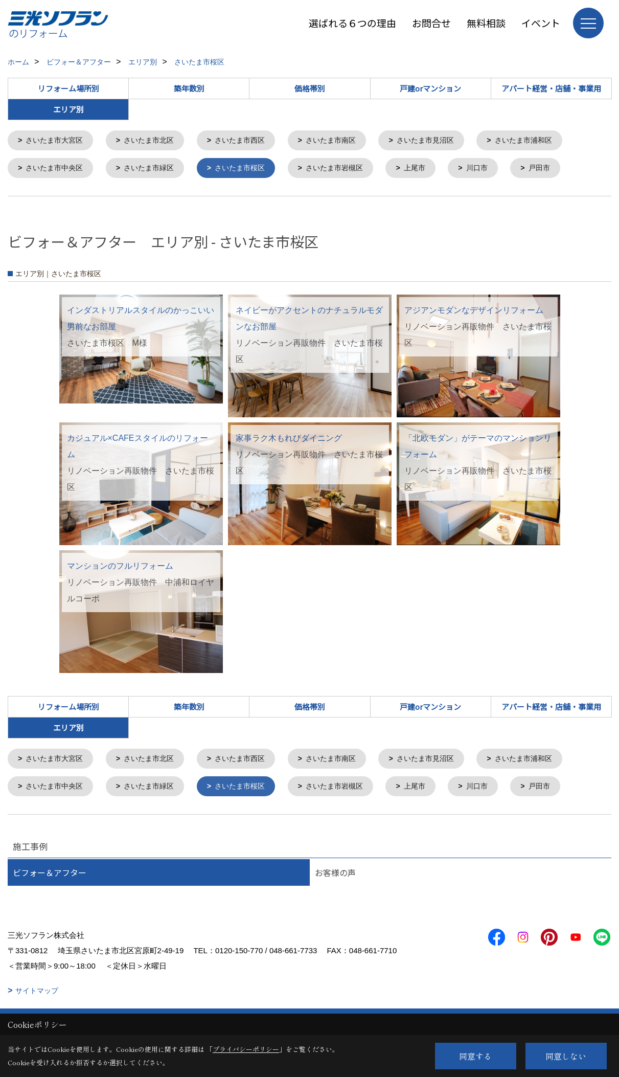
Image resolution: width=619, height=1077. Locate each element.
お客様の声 (335, 876)
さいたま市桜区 (251, 169)
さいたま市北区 (155, 141)
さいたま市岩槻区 (349, 169)
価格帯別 (309, 88)
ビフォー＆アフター (49, 876)
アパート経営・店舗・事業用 (551, 88)
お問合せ (431, 23)
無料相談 (486, 23)
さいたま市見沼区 (444, 141)
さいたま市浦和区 (547, 141)
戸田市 (562, 169)
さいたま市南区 (346, 141)
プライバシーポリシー (246, 1049)
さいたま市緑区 (155, 169)
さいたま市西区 (251, 141)
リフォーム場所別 (68, 88)
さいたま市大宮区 (57, 141)
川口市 (497, 169)
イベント (540, 23)
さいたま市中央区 (57, 169)
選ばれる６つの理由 (352, 23)
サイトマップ (36, 995)
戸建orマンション (430, 88)
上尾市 (433, 169)
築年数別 (189, 88)
